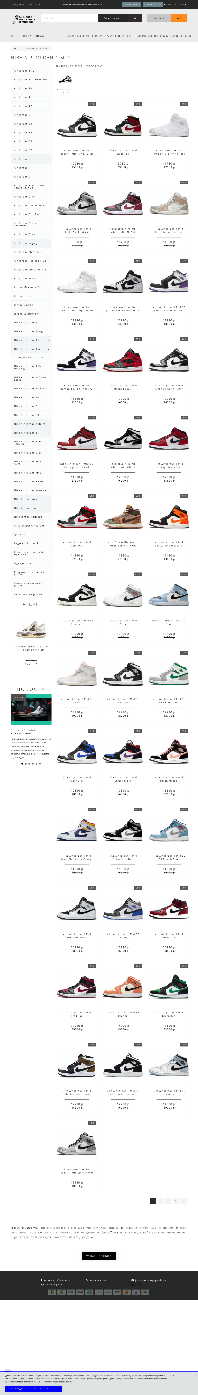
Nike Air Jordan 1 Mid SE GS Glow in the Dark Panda (122, 1094)
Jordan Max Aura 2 (26, 287)
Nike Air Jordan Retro (28, 481)
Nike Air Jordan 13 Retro (30, 388)
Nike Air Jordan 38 (26, 415)
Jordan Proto (22, 296)
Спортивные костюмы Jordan (29, 573)
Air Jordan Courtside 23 (30, 205)
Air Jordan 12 (23, 105)
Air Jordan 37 (23, 150)
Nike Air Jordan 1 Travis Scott (30, 378)
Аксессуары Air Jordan (29, 525)
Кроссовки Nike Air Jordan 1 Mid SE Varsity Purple (76, 389)
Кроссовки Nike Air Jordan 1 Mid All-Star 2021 (123, 467)
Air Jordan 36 (23, 141)
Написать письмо (152, 4)
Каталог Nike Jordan (75, 36)
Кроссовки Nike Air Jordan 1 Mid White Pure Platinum (169, 154)
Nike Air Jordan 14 (26, 397)
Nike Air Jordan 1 (25, 322)
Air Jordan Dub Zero (27, 214)
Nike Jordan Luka (25, 499)
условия (19, 1382)
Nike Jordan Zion (25, 507)
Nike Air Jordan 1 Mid (28, 349)
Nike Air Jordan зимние (30, 490)
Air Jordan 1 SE (24, 70)
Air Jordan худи (24, 278)
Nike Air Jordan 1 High (29, 331)
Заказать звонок (132, 4)
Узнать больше (99, 1256)
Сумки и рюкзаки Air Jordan (28, 584)
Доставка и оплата (100, 36)
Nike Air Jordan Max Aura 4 (27, 462)
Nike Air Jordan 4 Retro (30, 423)
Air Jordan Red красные (30, 260)
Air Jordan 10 (23, 88)
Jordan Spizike (23, 304)
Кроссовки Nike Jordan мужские (29, 553)
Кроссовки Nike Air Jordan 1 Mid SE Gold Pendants (123, 232)
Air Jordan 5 (22, 158)
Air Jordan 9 (22, 176)
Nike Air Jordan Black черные (28, 442)
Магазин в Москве (181, 36)
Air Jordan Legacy (26, 243)
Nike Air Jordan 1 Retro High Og (30, 367)
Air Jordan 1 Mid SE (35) (65, 83)
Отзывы (163, 36)
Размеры (139, 36)
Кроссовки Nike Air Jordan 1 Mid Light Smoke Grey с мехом (77, 1173)
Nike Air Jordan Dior (28, 452)
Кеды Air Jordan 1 (26, 543)
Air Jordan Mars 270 (27, 251)
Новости (152, 36)
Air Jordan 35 (23, 132)
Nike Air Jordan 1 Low (29, 340)
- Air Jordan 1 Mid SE (29, 357)
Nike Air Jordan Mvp (27, 472)
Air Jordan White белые (30, 269)
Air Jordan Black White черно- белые (29, 186)
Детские (19, 534)
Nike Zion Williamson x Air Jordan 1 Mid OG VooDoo (123, 546)
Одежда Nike (23, 563)
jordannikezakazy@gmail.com (150, 1280)
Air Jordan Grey (24, 234)
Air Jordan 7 (22, 167)
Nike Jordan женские (28, 516)
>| (184, 1200)
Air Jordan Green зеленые (25, 224)
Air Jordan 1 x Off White (30, 79)
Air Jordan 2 (22, 114)
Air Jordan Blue (24, 196)
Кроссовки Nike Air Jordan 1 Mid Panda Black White (77, 154)
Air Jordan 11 (23, 97)
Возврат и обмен (122, 36)
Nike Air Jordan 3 (25, 406)
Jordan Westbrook (26, 313)
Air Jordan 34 (23, 123)
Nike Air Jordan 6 (25, 432)
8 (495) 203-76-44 (98, 1280)
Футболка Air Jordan (28, 594)
